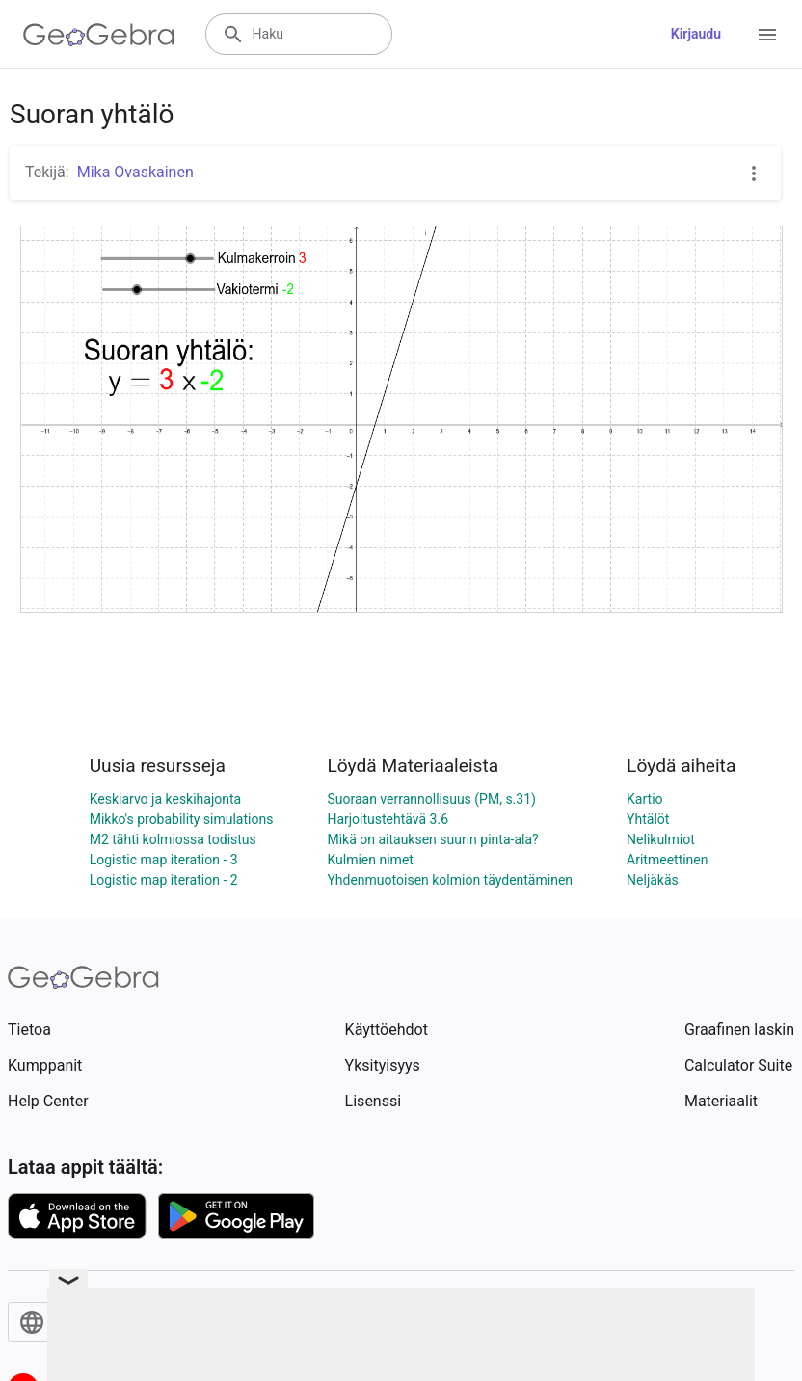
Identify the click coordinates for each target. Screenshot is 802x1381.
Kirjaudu (696, 33)
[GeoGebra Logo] (98, 34)
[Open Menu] (767, 34)
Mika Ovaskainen (135, 172)
